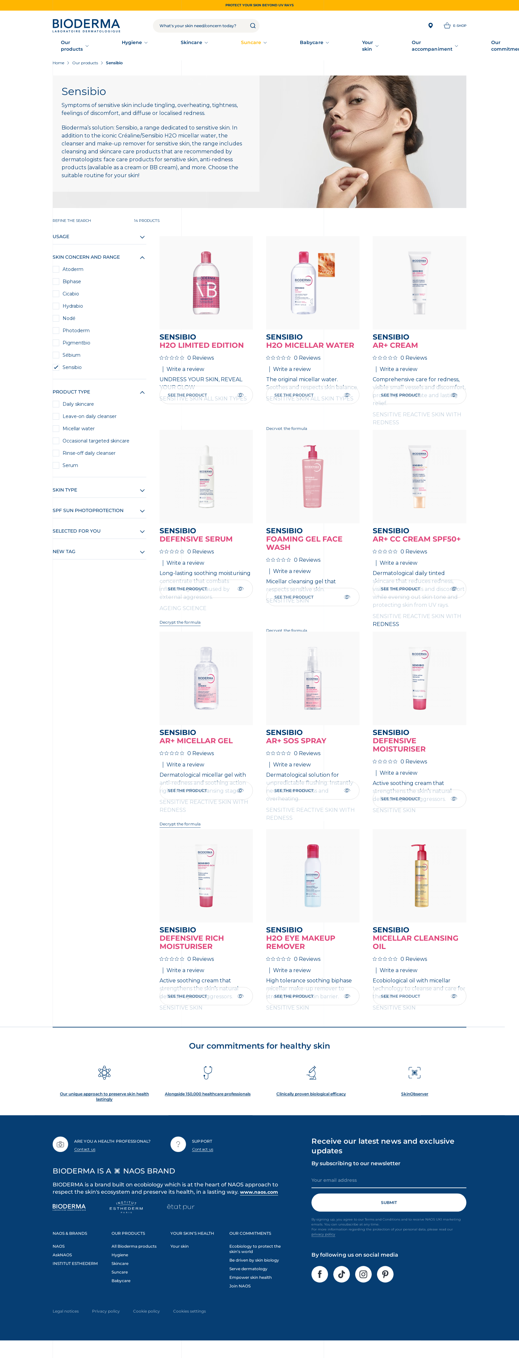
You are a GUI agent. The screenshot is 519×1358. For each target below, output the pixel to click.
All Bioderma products (134, 1260)
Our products (79, 46)
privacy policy (323, 1249)
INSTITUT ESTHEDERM (75, 1278)
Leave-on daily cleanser (90, 418)
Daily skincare (78, 405)
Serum (70, 467)
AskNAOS (62, 1269)
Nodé (69, 320)
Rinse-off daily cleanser (89, 454)
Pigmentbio (76, 344)
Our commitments (426, 46)
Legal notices (66, 1325)
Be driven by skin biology (254, 1274)
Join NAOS (240, 1300)
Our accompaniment (356, 46)
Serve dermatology (248, 1283)
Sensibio (72, 369)
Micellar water (79, 430)
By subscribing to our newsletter (356, 1178)
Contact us (84, 1163)
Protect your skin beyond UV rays (259, 5)
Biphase (72, 283)
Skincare (169, 46)
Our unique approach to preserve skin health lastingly (104, 1111)
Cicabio (71, 295)
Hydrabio (73, 307)
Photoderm (76, 332)
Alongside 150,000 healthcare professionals (208, 1108)
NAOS (59, 1260)
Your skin (299, 46)
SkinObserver (414, 1108)
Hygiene (127, 46)
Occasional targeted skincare (96, 442)
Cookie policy (146, 1325)
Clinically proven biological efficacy (311, 1108)
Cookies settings (189, 1325)
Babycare (254, 46)
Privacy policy (106, 1325)
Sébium (71, 356)
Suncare (211, 46)
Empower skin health (250, 1291)
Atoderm (73, 271)
